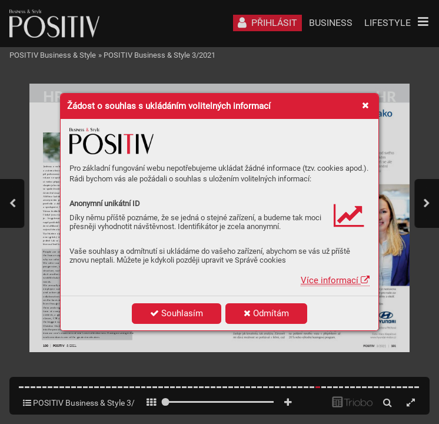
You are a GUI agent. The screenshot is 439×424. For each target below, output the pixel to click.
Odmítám (266, 313)
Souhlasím (176, 313)
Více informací (335, 280)
